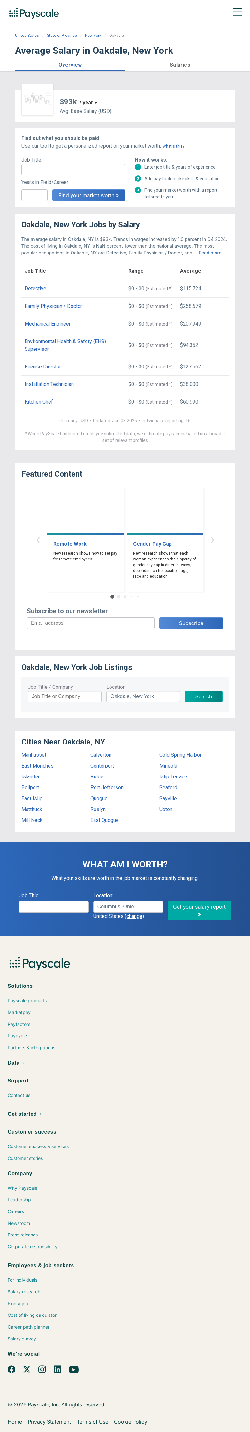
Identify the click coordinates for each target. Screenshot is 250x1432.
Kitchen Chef (39, 402)
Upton (165, 809)
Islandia (30, 777)
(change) (134, 916)
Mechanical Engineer (48, 324)
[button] (70, 63)
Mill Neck (31, 820)
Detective (35, 289)
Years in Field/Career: (45, 182)
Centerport (102, 766)
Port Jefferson (107, 787)
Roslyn (98, 809)
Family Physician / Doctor (53, 306)
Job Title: (31, 160)
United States (27, 35)
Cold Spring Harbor (180, 755)
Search (203, 696)
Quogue (99, 798)
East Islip (31, 798)
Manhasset (33, 755)
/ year (86, 102)
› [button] (212, 539)
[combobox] (128, 907)
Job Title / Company (50, 687)
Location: (103, 895)
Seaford (168, 787)
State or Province (62, 35)
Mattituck (31, 809)
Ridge (96, 777)
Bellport (30, 787)
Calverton (100, 755)
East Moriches (37, 766)
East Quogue (104, 820)
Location (115, 687)
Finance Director (43, 367)
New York (93, 35)
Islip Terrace (173, 777)
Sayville (168, 798)
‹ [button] (38, 539)
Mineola (168, 766)
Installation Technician (49, 384)
